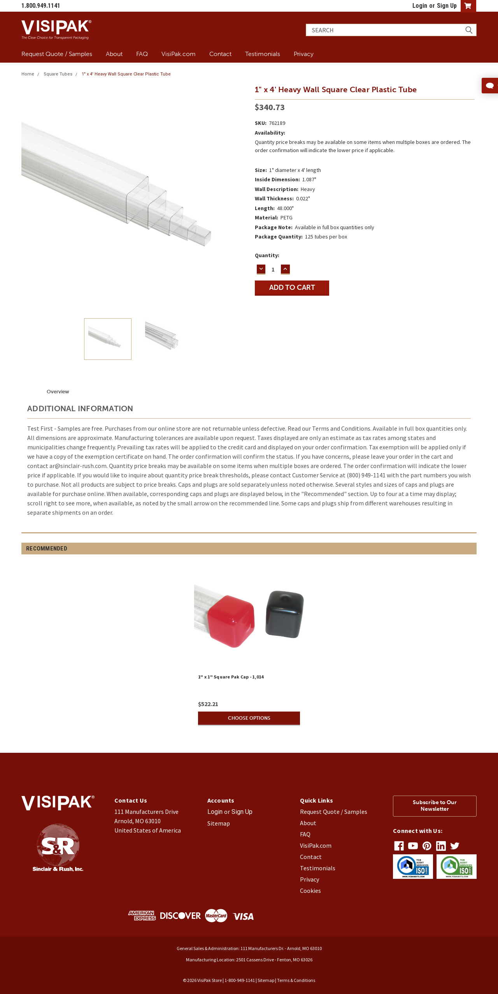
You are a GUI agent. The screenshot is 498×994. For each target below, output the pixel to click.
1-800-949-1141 (239, 980)
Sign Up (447, 5)
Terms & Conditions (296, 980)
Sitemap (218, 823)
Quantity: (267, 255)
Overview (58, 391)
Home (27, 74)
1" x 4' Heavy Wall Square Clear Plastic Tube (126, 74)
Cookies (310, 890)
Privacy (304, 54)
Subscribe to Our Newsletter (435, 805)
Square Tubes (58, 74)
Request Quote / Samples (56, 54)
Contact (220, 54)
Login (419, 5)
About (114, 54)
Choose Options (249, 718)
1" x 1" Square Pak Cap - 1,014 (231, 677)
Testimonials (262, 54)
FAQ (142, 54)
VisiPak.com (178, 54)
